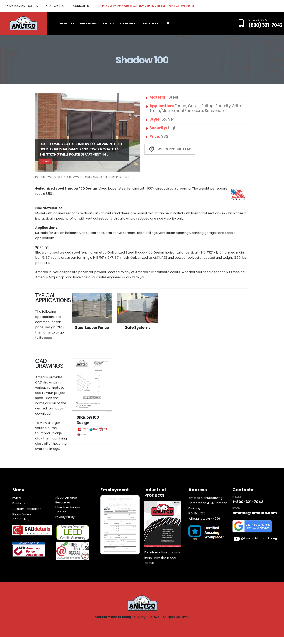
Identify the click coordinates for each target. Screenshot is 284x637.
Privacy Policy (65, 517)
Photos (108, 23)
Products (67, 23)
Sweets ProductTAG (169, 149)
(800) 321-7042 (265, 25)
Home (16, 498)
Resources (150, 23)
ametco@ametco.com (22, 6)
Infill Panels (88, 23)
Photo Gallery (22, 514)
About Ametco (54, 6)
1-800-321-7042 (247, 501)
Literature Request (68, 507)
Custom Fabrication (26, 509)
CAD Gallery (128, 23)
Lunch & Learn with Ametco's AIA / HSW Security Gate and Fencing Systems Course (147, 5)
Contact (61, 512)
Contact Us (81, 6)
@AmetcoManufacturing (259, 538)
